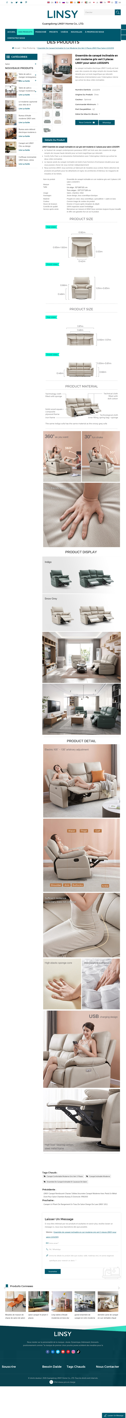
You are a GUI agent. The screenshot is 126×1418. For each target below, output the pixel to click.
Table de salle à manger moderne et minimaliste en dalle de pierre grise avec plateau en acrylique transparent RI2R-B (27, 123)
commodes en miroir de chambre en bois (79, 1380)
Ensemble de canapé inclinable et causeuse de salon (67, 1181)
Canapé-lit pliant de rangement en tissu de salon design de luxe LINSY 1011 (76, 1203)
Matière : (81, 1233)
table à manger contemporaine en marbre (79, 1389)
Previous (4, 1285)
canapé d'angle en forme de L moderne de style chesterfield (15, 1316)
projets (53, 32)
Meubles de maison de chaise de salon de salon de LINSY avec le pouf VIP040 (38, 1316)
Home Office (10, 86)
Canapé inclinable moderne (99, 1175)
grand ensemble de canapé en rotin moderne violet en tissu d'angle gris (108, 1316)
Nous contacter (87, 123)
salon (7, 64)
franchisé (40, 32)
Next (119, 1285)
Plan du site (47, 1389)
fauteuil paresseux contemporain (79, 1375)
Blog (44, 1384)
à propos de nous (49, 1375)
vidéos (64, 32)
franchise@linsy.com (108, 1393)
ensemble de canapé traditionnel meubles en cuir (79, 1398)
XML (44, 1393)
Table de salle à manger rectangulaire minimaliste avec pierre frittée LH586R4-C (27, 109)
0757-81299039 (106, 1389)
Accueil (11, 32)
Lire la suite (24, 114)
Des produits (25, 32)
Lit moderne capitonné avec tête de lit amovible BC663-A (28, 137)
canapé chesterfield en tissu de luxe (79, 1371)
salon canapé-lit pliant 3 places (61, 1315)
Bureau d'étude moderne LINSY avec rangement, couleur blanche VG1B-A (27, 150)
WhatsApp (106, 123)
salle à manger (11, 75)
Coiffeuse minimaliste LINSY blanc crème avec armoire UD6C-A (27, 192)
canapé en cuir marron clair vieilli (79, 1393)
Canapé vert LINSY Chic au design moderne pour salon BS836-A (27, 178)
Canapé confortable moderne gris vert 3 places (65, 1175)
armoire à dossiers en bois (78, 1384)
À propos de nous (94, 32)
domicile (46, 1371)
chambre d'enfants (13, 81)
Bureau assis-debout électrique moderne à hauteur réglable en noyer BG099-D (27, 164)
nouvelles (76, 32)
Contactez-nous (16, 38)
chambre (9, 70)
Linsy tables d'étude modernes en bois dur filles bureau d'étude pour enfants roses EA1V (84, 1316)
